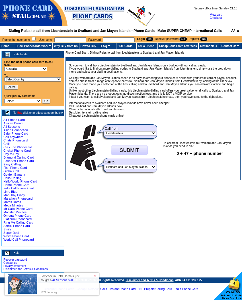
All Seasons (11, 126)
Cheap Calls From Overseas (178, 46)
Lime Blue (10, 191)
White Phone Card (16, 236)
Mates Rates (12, 202)
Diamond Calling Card (18, 157)
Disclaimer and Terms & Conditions (25, 269)
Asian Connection (15, 130)
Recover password (15, 259)
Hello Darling (12, 178)
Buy (19, 112)
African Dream (13, 123)
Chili (6, 143)
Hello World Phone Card (20, 181)
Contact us (10, 262)
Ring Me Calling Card (18, 222)
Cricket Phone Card (17, 150)
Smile (7, 229)
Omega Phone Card (17, 215)
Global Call (11, 171)
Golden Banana (14, 174)
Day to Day (11, 154)
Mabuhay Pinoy (14, 195)
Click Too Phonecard (17, 147)
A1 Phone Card (14, 119)
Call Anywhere (13, 137)
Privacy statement (14, 265)
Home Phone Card (16, 185)
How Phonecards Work (32, 46)
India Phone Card (186, 289)
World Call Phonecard (18, 239)
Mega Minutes (13, 205)
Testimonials (208, 46)
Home (5, 46)
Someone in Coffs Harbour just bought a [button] (59, 278)
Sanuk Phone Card (16, 226)
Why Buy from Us (66, 46)
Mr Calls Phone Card (17, 208)
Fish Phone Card (15, 167)
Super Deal (11, 232)
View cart (216, 14)
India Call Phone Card (18, 188)
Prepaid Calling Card (158, 289)
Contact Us (229, 46)
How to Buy (88, 46)
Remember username (16, 39)
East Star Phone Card (18, 161)
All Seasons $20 (62, 280)
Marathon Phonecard (18, 198)
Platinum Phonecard (17, 219)
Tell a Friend (146, 46)
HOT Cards (125, 46)
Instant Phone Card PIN (126, 289)
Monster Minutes (14, 212)
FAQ (104, 46)
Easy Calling (12, 164)
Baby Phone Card (15, 133)
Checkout (216, 17)
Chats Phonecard (15, 140)
